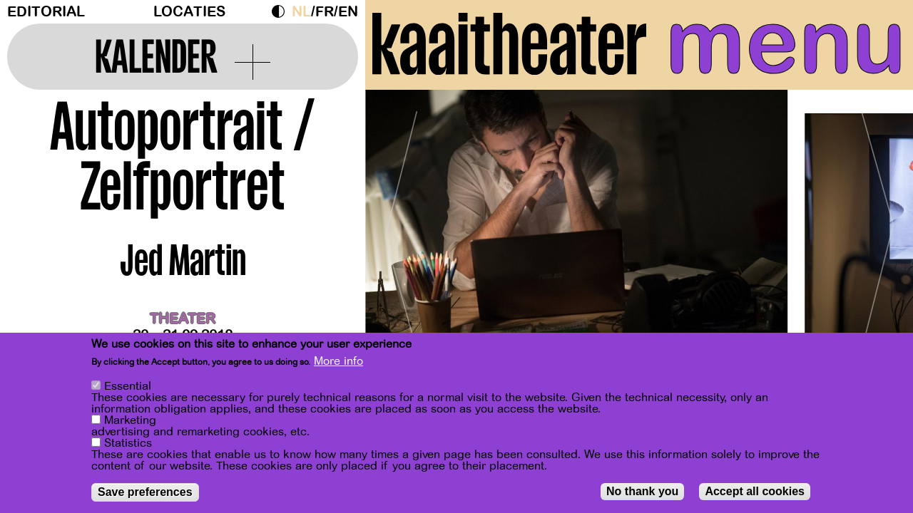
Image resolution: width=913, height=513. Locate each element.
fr (324, 12)
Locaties (189, 12)
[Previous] (400, 231)
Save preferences (145, 492)
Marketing (130, 420)
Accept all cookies (755, 491)
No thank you (642, 491)
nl (301, 12)
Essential (127, 386)
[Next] (877, 231)
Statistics (128, 443)
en (348, 12)
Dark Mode (282, 11)
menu (785, 43)
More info (338, 361)
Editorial (46, 12)
